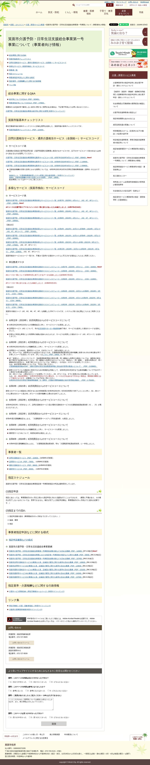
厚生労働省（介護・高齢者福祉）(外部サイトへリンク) (30, 606)
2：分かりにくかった (39, 682)
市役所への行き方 (11, 736)
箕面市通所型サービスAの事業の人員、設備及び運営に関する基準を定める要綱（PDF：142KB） (46, 573)
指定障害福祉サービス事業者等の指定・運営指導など (129, 168)
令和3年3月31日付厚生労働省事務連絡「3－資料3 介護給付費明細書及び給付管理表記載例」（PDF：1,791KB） (52, 380)
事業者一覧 (13, 70)
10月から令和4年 (79, 236)
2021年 (68, 236)
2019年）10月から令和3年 (76, 249)
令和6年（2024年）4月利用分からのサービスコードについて (38, 425)
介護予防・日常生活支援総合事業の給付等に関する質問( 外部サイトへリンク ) (35, 111)
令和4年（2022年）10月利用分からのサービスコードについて (39, 414)
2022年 (90, 236)
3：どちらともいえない (60, 682)
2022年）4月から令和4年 (78, 298)
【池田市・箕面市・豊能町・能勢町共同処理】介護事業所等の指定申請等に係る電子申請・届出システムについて (129, 94)
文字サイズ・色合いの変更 (138, 5)
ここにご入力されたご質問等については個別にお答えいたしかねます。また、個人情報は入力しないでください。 (30, 704)
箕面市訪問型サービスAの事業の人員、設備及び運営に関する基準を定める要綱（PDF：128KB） (46, 566)
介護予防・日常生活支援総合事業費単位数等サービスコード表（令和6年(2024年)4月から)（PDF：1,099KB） (47, 166)
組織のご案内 (110, 2)
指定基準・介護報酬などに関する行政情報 (25, 81)
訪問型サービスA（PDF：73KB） (22, 462)
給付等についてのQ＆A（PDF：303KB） (24, 99)
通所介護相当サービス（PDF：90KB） (23, 465)
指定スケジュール (16, 74)
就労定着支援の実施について (124, 125)
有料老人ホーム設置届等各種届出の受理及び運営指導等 (129, 183)
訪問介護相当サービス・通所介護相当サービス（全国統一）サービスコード (37, 63)
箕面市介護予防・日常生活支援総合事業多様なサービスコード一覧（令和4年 (35, 229)
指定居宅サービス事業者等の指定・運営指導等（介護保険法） (129, 198)
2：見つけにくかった (39, 717)
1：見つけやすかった (18, 717)
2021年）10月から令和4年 (79, 305)
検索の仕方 (119, 5)
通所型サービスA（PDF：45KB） (22, 469)
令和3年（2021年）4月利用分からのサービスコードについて (38, 342)
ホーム (39, 12)
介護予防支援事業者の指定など (125, 112)
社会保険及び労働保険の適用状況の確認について (129, 105)
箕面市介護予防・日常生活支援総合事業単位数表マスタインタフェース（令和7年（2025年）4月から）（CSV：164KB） (51, 267)
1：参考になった (16, 691)
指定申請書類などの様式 (21, 540)
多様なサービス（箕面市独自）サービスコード (26, 66)
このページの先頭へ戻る (137, 738)
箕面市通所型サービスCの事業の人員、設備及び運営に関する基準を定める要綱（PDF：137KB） (46, 577)
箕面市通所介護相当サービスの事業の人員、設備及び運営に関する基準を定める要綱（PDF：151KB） (48, 570)
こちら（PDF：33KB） (51, 354)
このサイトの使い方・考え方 (34, 734)
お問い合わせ (133, 2)
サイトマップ (121, 2)
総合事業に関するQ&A (17, 55)
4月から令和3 (78, 242)
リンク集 (12, 85)
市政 (141, 12)
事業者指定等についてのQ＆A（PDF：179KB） (27, 103)
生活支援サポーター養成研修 (49, 328)
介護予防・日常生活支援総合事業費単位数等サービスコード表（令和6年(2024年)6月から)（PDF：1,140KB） (47, 162)
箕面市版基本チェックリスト (20, 59)
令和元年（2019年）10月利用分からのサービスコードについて (39, 320)
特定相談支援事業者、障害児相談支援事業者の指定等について (129, 141)
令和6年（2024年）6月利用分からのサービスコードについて (38, 439)
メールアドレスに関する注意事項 (35, 738)
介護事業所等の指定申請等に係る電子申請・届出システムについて (128, 84)
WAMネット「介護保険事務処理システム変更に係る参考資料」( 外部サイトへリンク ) (41, 175)
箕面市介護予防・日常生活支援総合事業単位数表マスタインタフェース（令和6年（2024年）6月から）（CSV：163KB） (51, 271)
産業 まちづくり (123, 12)
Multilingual (144, 2)
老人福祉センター (120, 176)
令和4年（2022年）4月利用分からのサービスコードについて (38, 400)
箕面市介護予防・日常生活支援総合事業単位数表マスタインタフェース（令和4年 (36, 291)
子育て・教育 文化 (106, 12)
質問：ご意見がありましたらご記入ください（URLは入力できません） (35, 695)
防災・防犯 (53, 12)
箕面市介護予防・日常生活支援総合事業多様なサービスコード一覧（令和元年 (35, 249)
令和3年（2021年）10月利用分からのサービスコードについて (39, 386)
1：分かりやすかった (18, 682)
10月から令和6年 (82, 291)
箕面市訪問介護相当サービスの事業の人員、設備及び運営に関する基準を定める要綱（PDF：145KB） (48, 562)
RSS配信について (71, 734)
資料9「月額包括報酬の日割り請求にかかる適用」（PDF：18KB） (34, 177)
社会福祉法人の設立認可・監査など (126, 191)
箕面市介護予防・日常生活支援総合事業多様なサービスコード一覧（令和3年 (35, 236)
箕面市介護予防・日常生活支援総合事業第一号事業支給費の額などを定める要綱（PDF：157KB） (46, 559)
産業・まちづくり (17, 25)
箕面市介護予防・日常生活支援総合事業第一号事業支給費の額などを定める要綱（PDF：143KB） (46, 551)
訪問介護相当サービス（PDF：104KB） (24, 458)
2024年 (90, 229)
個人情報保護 (55, 734)
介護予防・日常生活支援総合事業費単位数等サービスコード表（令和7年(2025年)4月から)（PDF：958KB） (46, 158)
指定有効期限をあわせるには (124, 119)
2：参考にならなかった (36, 691)
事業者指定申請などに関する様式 (21, 77)
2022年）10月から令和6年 (76, 229)
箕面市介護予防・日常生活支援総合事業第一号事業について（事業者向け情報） (129, 159)
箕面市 (5, 25)
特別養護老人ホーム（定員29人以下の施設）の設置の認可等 (128, 132)
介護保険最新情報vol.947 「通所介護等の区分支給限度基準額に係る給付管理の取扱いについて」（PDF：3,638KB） (53, 366)
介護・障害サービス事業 (35, 25)
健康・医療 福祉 (88, 12)
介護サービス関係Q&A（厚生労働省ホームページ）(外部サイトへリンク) (36, 591)
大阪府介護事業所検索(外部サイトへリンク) (25, 609)
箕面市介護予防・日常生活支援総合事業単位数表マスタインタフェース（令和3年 (36, 305)
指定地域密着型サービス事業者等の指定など (129, 150)
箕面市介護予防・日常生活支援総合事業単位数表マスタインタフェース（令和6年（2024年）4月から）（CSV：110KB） (51, 279)
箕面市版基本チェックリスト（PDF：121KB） (26, 130)
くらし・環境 (71, 12)
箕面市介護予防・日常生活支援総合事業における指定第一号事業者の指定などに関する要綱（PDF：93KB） (50, 555)
